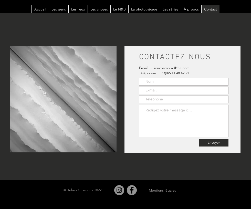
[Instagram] (119, 190)
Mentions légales (162, 190)
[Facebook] (132, 190)
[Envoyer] (213, 143)
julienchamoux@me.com (170, 68)
